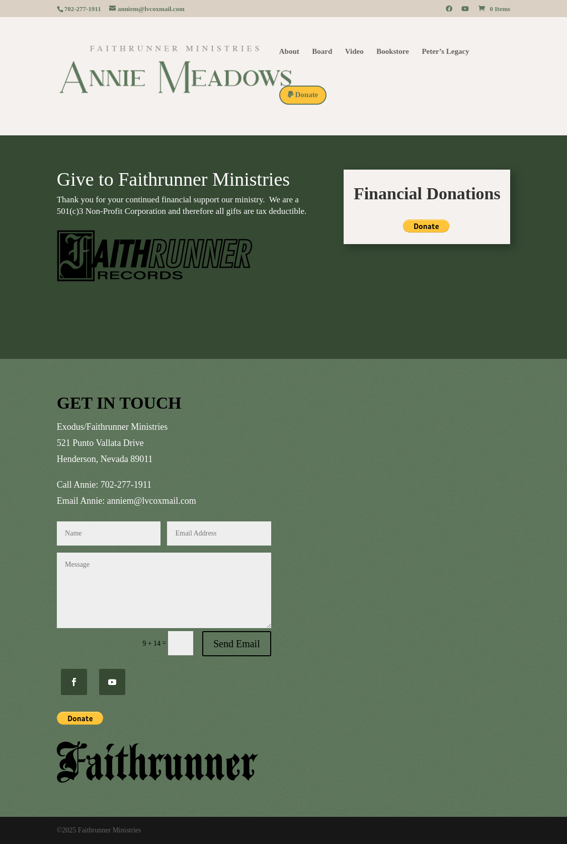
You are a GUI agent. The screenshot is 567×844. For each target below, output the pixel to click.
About (289, 51)
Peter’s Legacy (445, 51)
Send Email (236, 643)
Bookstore (392, 51)
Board (322, 51)
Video (354, 51)
